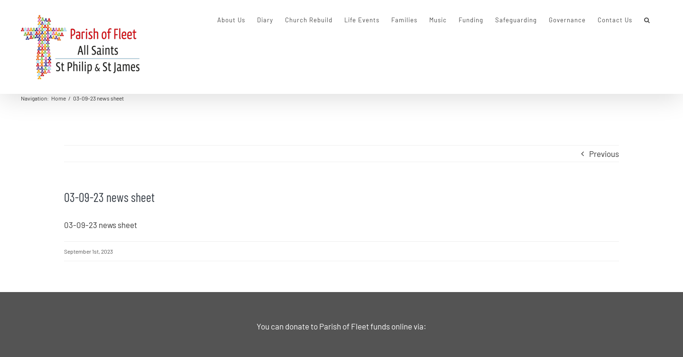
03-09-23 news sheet (100, 224)
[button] (647, 20)
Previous (604, 153)
